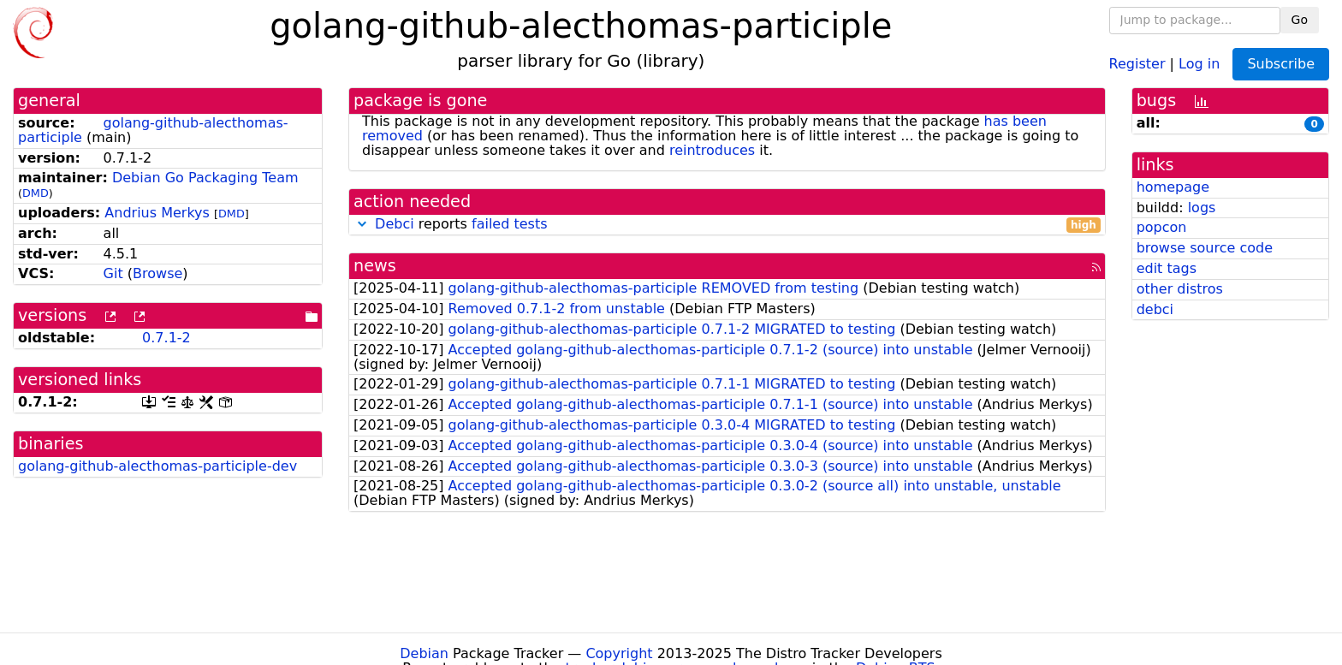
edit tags (1167, 268)
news (374, 266)
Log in (1199, 63)
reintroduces (712, 150)
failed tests (509, 224)
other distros (1180, 289)
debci (1155, 309)
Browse (157, 273)
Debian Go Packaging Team (205, 177)
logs (1202, 207)
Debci (394, 224)
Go (1300, 20)
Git (113, 273)
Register (1137, 63)
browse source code (1205, 248)
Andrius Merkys (157, 213)
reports (727, 224)
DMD (35, 193)
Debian (424, 653)
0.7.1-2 (166, 338)
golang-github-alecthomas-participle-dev (157, 466)
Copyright (618, 653)
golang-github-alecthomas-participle (153, 130)
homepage (1173, 187)
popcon (1162, 227)
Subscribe (1281, 64)
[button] (362, 224)
